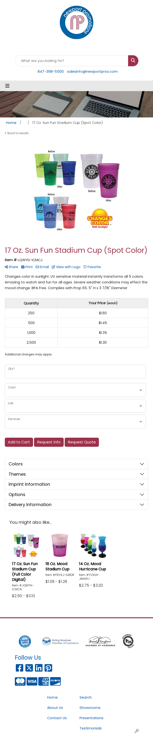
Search (85, 697)
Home (52, 697)
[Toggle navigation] (7, 86)
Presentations (91, 718)
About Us (55, 707)
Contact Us (57, 718)
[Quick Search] (71, 60)
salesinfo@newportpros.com (92, 71)
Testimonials (90, 728)
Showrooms (90, 707)
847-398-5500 (51, 71)
